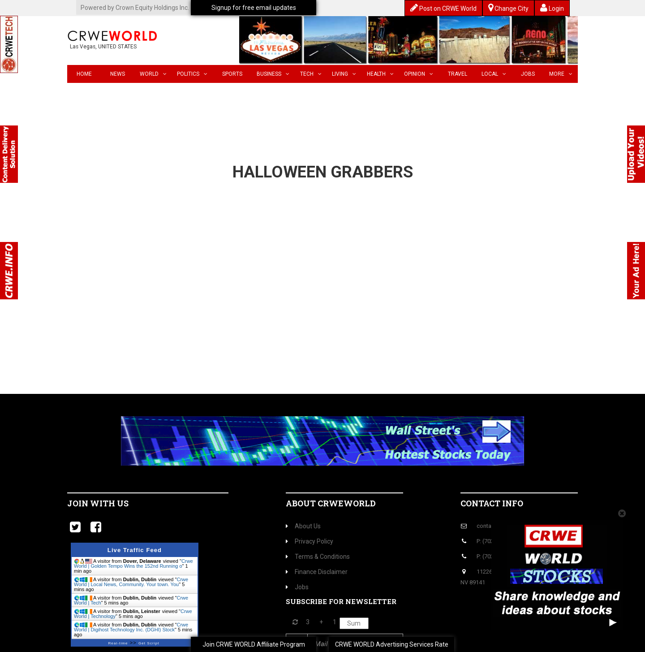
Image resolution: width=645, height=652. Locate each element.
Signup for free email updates (253, 7)
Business (273, 74)
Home (84, 74)
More (560, 74)
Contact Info (491, 503)
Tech (311, 74)
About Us (303, 526)
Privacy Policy (309, 541)
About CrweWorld (331, 503)
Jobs (528, 74)
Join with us (98, 503)
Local (494, 74)
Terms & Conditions (318, 556)
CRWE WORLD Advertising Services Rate (391, 644)
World (153, 74)
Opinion (418, 74)
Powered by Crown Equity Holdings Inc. (135, 7)
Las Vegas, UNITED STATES (103, 46)
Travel (457, 74)
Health (380, 74)
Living (344, 74)
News (117, 74)
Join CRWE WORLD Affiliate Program (253, 644)
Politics (192, 74)
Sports (232, 74)
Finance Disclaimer (317, 571)
